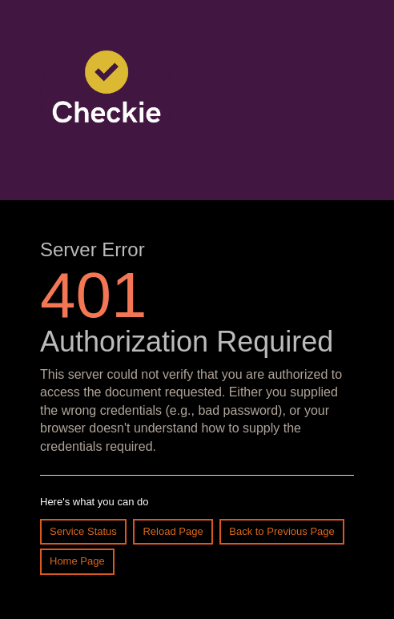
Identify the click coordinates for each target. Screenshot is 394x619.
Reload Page (173, 531)
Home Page (77, 561)
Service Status (83, 531)
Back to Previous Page (282, 531)
